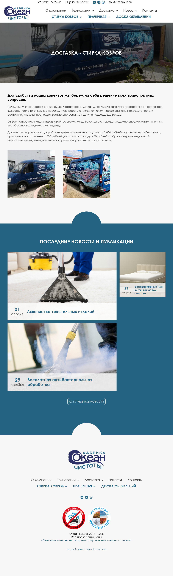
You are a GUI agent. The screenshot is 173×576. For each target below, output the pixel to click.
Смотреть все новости (86, 401)
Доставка (107, 10)
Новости (130, 10)
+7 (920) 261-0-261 (77, 2)
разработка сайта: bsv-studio (86, 549)
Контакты (149, 10)
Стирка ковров (65, 17)
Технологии (81, 10)
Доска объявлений (133, 17)
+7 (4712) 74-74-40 (49, 2)
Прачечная (97, 17)
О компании (55, 10)
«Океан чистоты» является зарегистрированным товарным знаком (86, 540)
